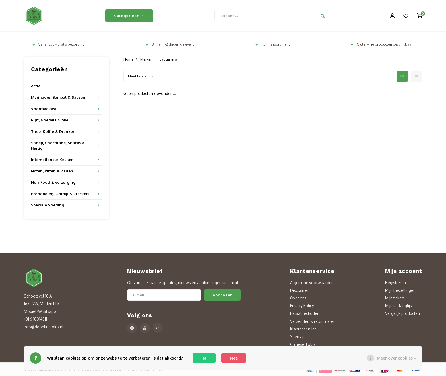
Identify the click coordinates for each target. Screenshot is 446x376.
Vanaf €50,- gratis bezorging (58, 44)
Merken (146, 59)
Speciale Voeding (47, 205)
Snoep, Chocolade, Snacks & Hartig (58, 145)
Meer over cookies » (396, 358)
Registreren (395, 282)
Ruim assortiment (272, 44)
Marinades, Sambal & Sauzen (58, 97)
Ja (204, 358)
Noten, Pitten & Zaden (52, 170)
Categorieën (129, 15)
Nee (234, 358)
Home (128, 59)
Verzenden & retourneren (313, 321)
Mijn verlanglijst (399, 305)
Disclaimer (299, 290)
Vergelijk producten (402, 313)
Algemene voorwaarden (312, 282)
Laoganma (168, 59)
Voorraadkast (43, 108)
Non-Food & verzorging (53, 182)
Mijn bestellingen (400, 290)
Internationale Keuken (52, 159)
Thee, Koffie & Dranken (53, 131)
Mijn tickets (395, 298)
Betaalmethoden (304, 313)
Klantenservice (303, 329)
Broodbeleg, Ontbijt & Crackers (60, 193)
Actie (35, 85)
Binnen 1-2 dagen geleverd (170, 44)
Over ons (298, 298)
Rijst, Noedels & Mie (49, 119)
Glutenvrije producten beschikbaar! (382, 44)
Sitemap (297, 336)
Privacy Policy (302, 305)
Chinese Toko (302, 344)
